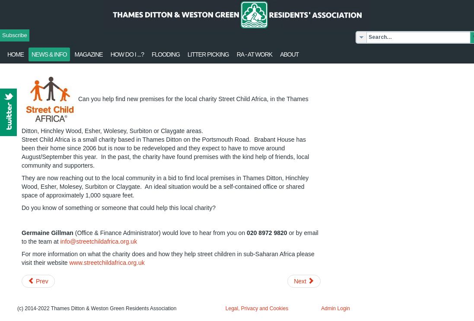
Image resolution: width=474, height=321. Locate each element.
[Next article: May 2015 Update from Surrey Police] (304, 281)
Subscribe (14, 35)
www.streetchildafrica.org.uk (106, 262)
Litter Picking (208, 54)
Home (15, 54)
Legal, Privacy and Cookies (257, 308)
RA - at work (254, 54)
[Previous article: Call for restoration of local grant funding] (38, 281)
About (289, 54)
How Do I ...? (127, 54)
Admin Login (335, 308)
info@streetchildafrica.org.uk (98, 241)
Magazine (89, 54)
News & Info (49, 54)
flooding (166, 54)
